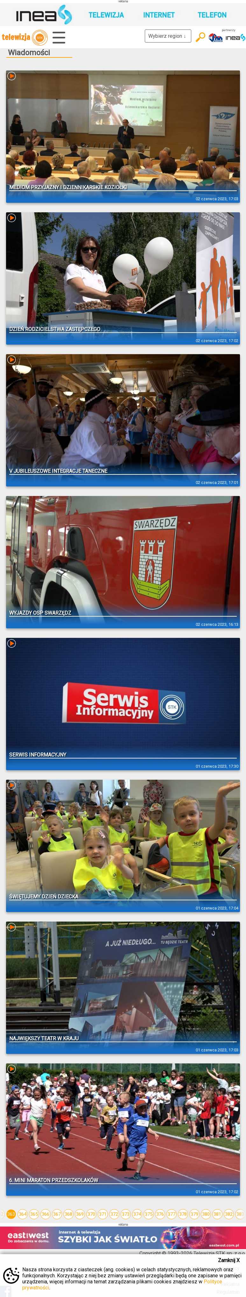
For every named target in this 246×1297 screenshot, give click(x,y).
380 (206, 1214)
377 (171, 1214)
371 (103, 1214)
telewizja (25, 38)
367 (57, 1214)
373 (126, 1214)
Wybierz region (168, 36)
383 (240, 1214)
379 (194, 1214)
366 (45, 1214)
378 (183, 1214)
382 (229, 1214)
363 (11, 1214)
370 (91, 1214)
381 (217, 1214)
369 (80, 1214)
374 (137, 1214)
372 (114, 1214)
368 (68, 1214)
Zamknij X (229, 1260)
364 (22, 1214)
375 (148, 1214)
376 (160, 1214)
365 (34, 1214)
